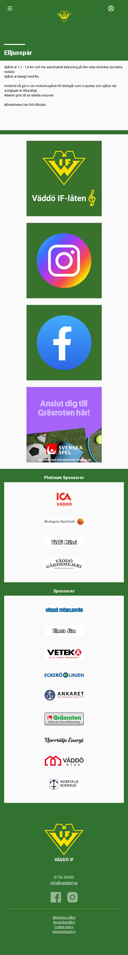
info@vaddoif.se (64, 883)
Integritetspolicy (64, 932)
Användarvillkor (64, 922)
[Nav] (10, 8)
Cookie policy (64, 927)
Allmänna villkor (64, 917)
